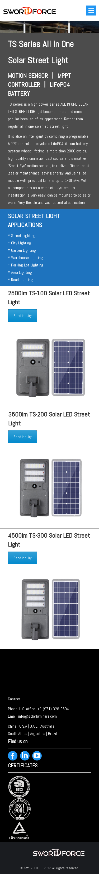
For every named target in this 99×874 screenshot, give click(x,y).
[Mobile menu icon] (91, 11)
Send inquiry (22, 315)
